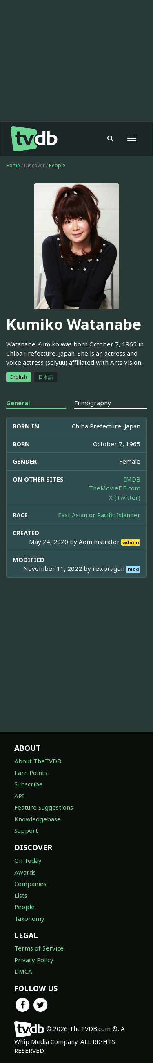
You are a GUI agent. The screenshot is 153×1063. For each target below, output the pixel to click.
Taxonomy (29, 918)
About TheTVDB (37, 761)
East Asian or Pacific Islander (99, 515)
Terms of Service (39, 948)
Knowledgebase (37, 819)
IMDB (132, 479)
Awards (25, 872)
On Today (28, 860)
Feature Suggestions (43, 807)
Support (26, 830)
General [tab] (18, 403)
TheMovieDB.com (114, 488)
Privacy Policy (33, 960)
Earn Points (30, 773)
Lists (20, 895)
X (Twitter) (124, 497)
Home (13, 165)
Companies (30, 883)
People (57, 165)
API (19, 796)
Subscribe (28, 784)
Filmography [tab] (92, 403)
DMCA (23, 971)
